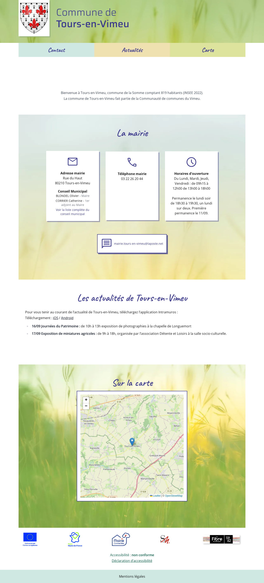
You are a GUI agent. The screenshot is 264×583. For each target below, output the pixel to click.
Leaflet (155, 495)
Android (67, 318)
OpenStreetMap (174, 495)
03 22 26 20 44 (132, 178)
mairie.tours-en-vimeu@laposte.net (138, 244)
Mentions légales (132, 576)
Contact (56, 50)
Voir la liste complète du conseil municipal (72, 212)
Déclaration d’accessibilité (132, 560)
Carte (208, 50)
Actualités (132, 50)
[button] (132, 442)
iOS (55, 318)
